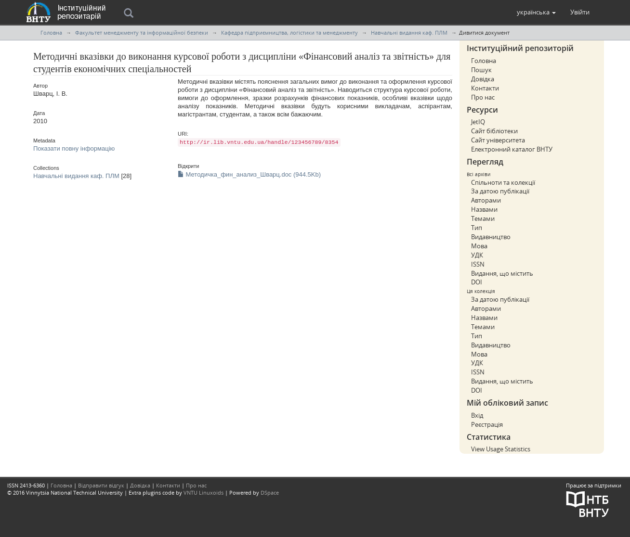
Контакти (485, 88)
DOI (476, 282)
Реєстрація (487, 424)
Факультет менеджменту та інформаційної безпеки (141, 32)
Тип (476, 227)
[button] (536, 12)
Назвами (484, 209)
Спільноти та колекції (503, 182)
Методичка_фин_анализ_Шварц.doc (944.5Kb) (249, 174)
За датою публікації (500, 191)
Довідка (482, 79)
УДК (477, 255)
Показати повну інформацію (74, 148)
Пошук (481, 69)
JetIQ (478, 121)
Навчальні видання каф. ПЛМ (409, 32)
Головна (51, 32)
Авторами (486, 200)
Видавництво (491, 236)
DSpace (270, 492)
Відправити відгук (101, 485)
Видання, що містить (502, 273)
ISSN (478, 264)
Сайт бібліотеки (494, 131)
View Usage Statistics (500, 449)
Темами (483, 218)
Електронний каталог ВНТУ (511, 149)
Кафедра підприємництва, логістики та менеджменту (289, 32)
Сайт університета (498, 140)
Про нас (483, 97)
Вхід (477, 415)
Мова (479, 246)
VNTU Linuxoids (203, 492)
